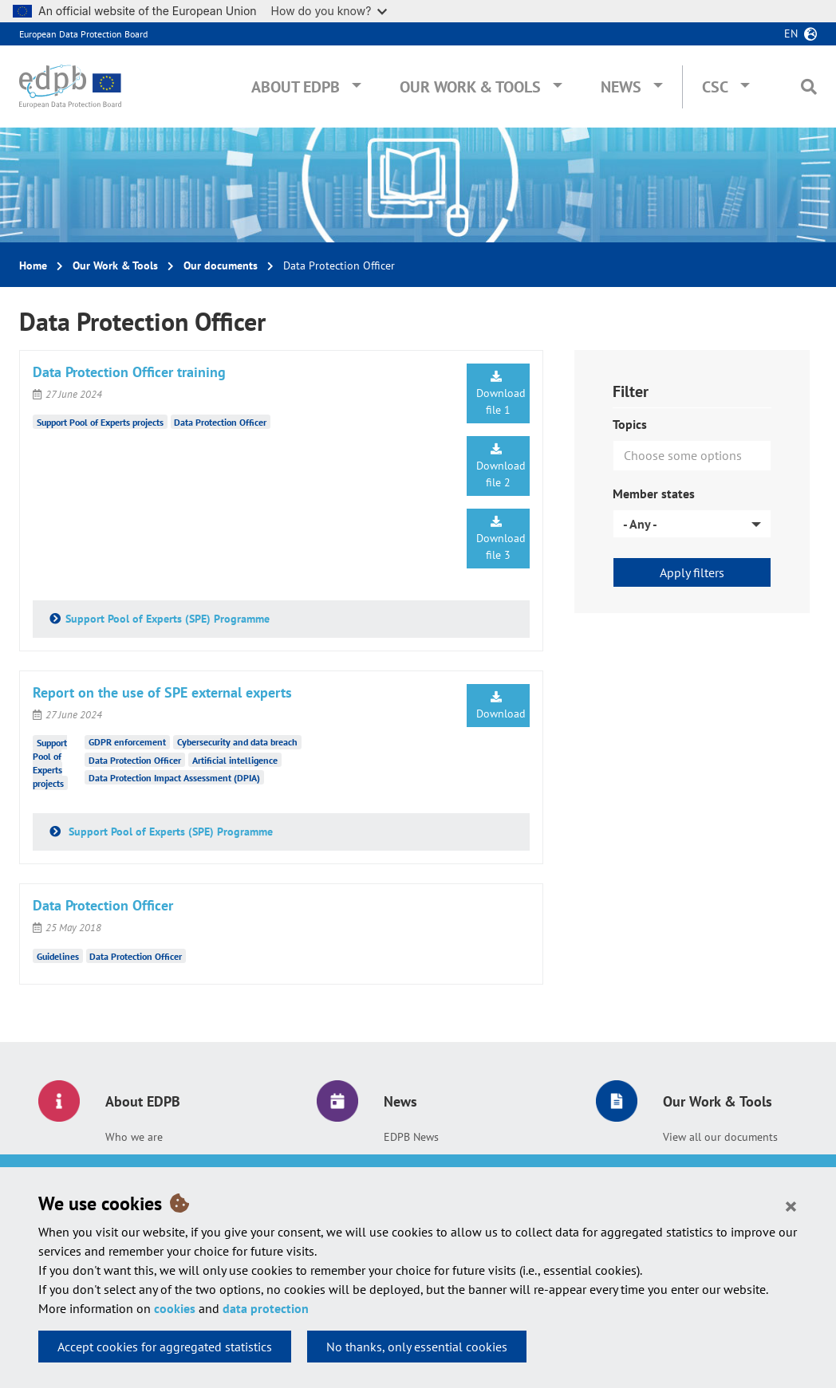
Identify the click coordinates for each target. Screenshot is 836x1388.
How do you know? (329, 11)
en (791, 33)
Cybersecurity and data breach (237, 742)
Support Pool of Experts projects (100, 422)
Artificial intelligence (235, 760)
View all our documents (720, 1137)
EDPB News (411, 1137)
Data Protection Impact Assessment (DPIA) (174, 778)
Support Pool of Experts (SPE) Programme (167, 618)
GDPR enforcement (127, 742)
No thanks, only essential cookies (416, 1347)
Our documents (220, 265)
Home (33, 265)
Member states (654, 493)
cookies (174, 1308)
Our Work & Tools (470, 87)
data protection (266, 1308)
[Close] (791, 1205)
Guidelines (58, 956)
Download (501, 706)
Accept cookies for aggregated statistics (164, 1347)
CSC (715, 87)
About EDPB (295, 87)
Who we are (134, 1137)
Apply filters (692, 572)
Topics (630, 424)
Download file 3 (501, 539)
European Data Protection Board (83, 34)
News (621, 87)
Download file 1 (501, 394)
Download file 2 (501, 466)
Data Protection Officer (220, 422)
